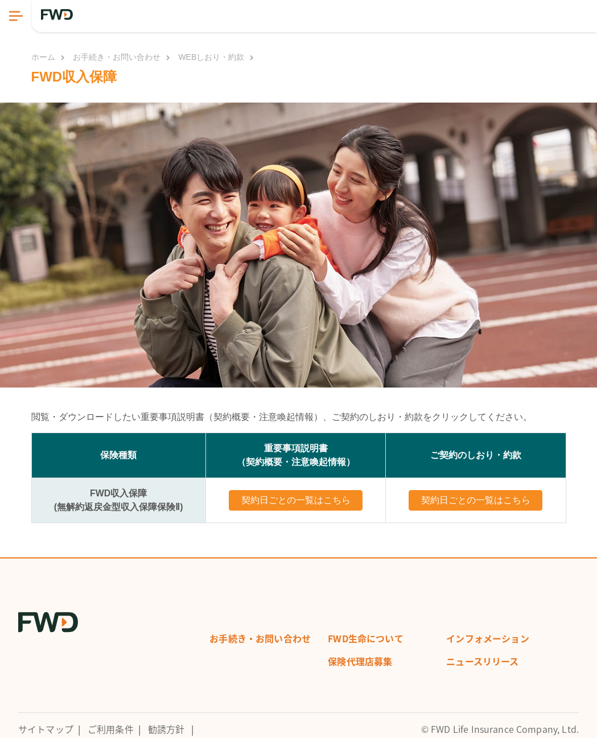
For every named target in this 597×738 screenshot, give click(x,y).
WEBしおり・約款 (211, 57)
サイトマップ (45, 729)
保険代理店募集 (360, 661)
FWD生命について (365, 638)
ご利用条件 (111, 729)
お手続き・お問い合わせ (116, 57)
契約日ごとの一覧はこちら (296, 500)
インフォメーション (487, 638)
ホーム (43, 57)
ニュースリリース (482, 661)
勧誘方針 (166, 729)
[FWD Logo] (57, 14)
